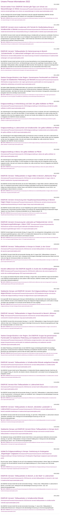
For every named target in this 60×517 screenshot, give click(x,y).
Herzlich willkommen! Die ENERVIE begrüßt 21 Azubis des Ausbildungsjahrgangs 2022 (29, 270)
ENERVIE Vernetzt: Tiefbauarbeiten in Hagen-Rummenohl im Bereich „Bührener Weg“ (28, 314)
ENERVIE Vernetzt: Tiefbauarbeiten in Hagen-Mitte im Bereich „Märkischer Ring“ (29, 176)
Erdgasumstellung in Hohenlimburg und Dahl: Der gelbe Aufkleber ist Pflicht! (27, 104)
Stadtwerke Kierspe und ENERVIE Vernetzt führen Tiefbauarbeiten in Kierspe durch (30, 429)
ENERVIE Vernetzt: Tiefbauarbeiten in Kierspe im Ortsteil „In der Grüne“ (25, 246)
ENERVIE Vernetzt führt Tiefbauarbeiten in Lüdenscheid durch (22, 384)
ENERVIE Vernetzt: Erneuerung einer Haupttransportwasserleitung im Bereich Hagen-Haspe (28, 201)
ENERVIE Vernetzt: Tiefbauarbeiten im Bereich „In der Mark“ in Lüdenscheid (27, 476)
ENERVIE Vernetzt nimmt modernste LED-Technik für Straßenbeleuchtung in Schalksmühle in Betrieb (27, 28)
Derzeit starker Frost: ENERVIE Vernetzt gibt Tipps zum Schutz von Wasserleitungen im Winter (24, 8)
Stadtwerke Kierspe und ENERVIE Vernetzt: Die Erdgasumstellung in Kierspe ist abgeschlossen (28, 292)
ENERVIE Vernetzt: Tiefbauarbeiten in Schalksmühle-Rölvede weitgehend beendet (29, 362)
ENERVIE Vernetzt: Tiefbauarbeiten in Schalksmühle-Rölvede (22, 498)
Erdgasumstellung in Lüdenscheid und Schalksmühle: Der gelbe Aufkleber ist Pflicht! (30, 128)
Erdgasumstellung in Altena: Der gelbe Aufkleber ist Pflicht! (21, 152)
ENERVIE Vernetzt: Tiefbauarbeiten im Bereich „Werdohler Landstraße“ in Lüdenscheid (26, 408)
